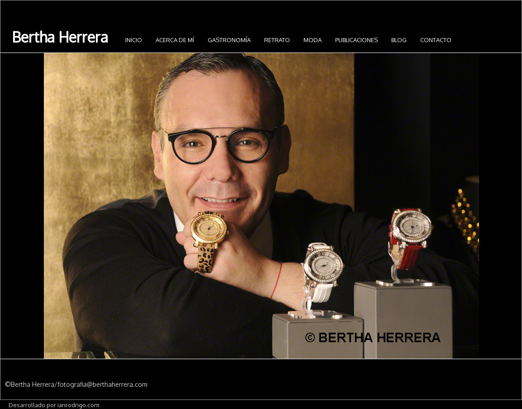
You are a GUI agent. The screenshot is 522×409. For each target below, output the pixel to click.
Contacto (435, 39)
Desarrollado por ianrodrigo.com (54, 405)
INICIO (133, 39)
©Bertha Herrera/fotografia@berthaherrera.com (76, 384)
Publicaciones (356, 39)
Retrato (277, 39)
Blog (399, 39)
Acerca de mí (175, 39)
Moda (313, 39)
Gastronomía (229, 39)
